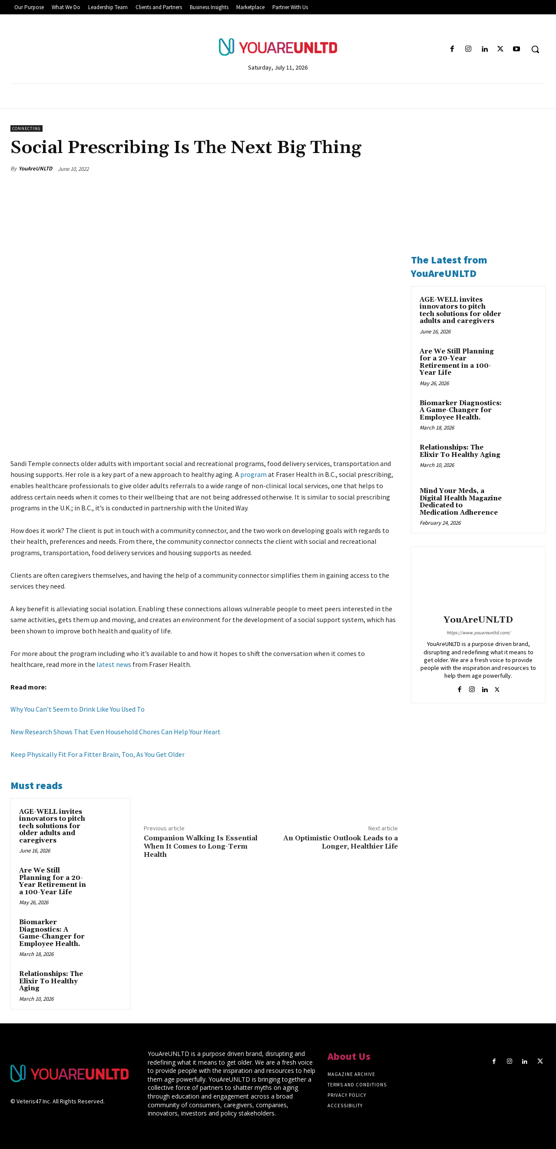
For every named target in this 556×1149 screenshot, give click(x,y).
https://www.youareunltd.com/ (478, 632)
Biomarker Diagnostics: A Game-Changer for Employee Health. (52, 933)
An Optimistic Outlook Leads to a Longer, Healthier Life (340, 842)
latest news (113, 664)
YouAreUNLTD (35, 168)
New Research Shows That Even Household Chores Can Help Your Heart (115, 731)
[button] (535, 49)
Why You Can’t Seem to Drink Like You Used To (77, 709)
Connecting (26, 128)
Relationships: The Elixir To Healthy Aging (51, 981)
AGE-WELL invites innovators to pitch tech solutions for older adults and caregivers (52, 826)
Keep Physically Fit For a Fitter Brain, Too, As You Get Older (97, 754)
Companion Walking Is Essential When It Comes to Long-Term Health (201, 846)
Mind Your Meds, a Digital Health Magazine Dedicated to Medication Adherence (461, 502)
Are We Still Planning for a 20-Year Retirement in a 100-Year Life (52, 881)
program (253, 474)
